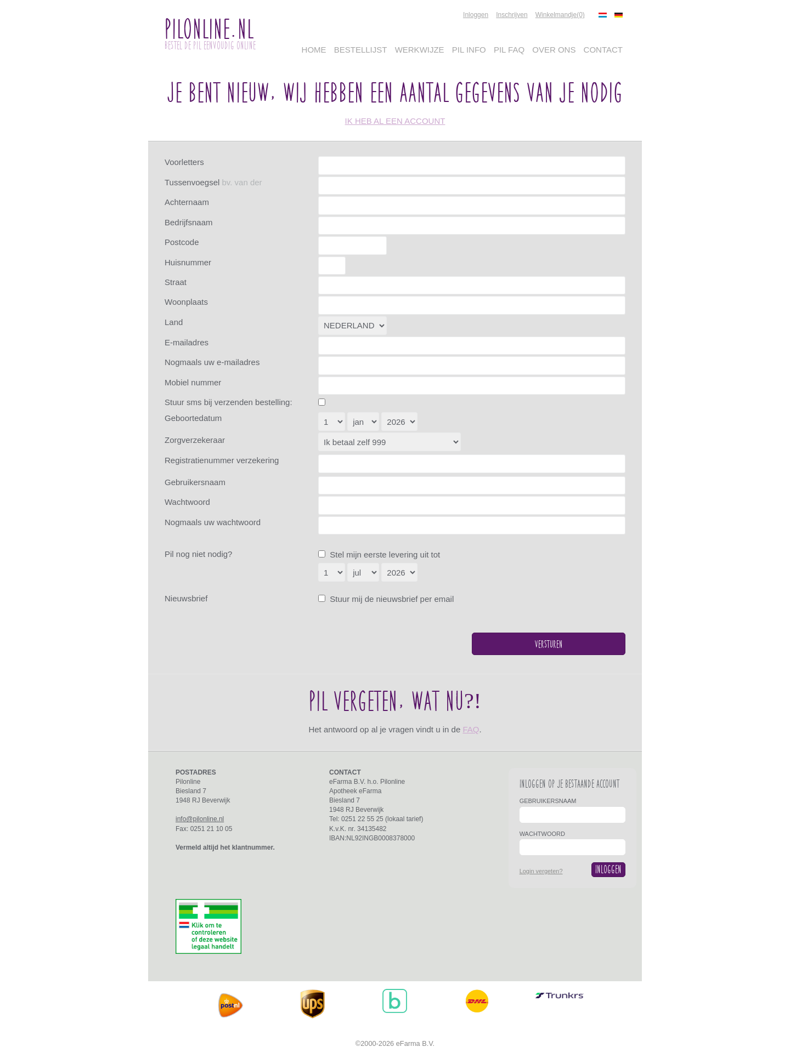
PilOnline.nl (209, 28)
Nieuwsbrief (186, 598)
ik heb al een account (395, 121)
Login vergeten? (541, 871)
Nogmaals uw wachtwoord (213, 522)
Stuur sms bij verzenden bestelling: (228, 402)
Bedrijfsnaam (189, 222)
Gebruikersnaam (195, 482)
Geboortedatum (193, 418)
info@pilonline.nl (200, 819)
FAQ (470, 729)
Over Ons (553, 49)
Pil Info (469, 49)
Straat (176, 282)
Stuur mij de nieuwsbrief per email (391, 599)
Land (174, 322)
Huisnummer (188, 262)
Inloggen (475, 15)
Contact (603, 49)
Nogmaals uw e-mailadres (212, 362)
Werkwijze (419, 49)
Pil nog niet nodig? (198, 554)
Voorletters (184, 162)
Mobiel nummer (193, 382)
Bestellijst (360, 49)
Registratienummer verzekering (222, 460)
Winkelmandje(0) (560, 15)
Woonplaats (186, 301)
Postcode (182, 242)
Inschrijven (511, 15)
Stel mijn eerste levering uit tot (384, 554)
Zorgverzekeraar (195, 440)
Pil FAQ (509, 49)
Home (314, 49)
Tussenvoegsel (213, 182)
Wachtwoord (187, 502)
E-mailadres (186, 342)
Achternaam (187, 202)
